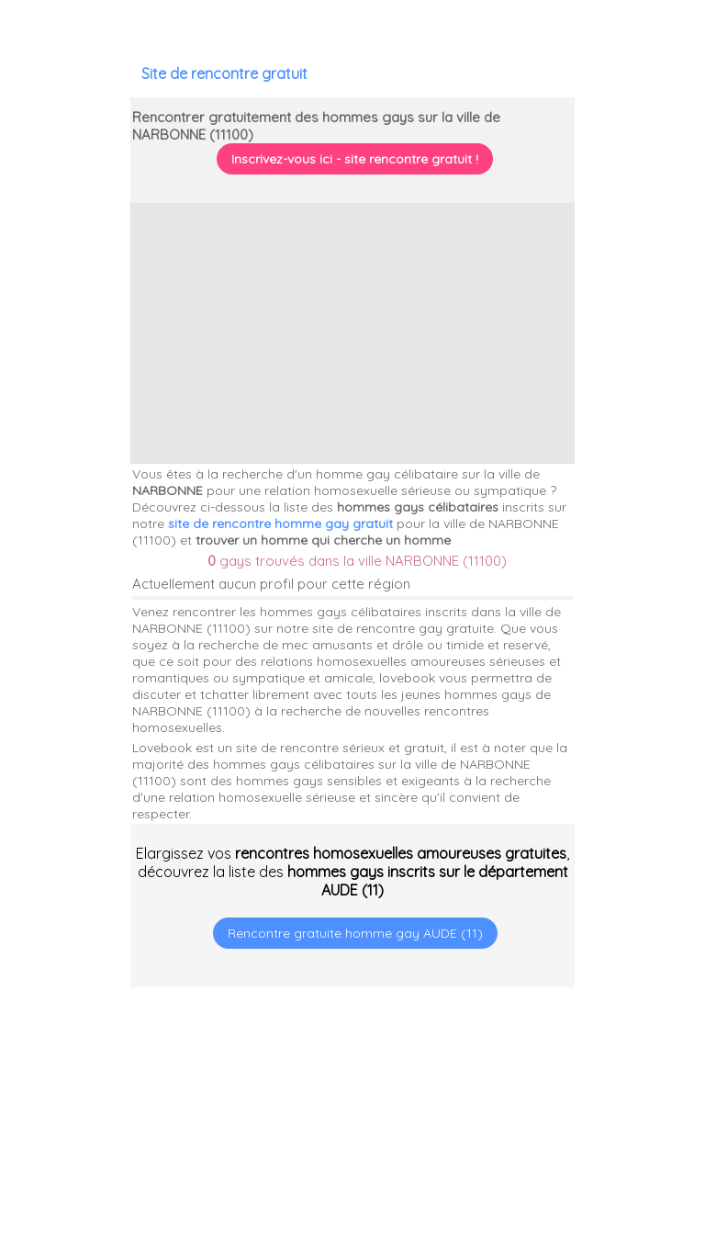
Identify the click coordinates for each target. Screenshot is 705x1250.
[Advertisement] (590, 1131)
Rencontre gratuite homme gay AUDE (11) (355, 933)
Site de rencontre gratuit (224, 73)
